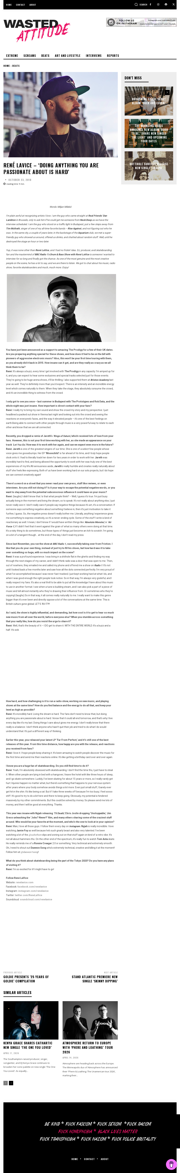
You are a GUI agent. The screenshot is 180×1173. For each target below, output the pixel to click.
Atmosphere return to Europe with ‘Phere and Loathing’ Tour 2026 (88, 1047)
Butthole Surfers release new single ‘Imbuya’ (149, 166)
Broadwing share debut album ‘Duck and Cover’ (149, 101)
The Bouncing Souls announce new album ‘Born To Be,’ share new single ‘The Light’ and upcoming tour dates (149, 133)
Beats (16, 65)
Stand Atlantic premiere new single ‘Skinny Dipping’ (95, 979)
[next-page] (11, 1082)
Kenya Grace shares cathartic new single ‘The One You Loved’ (27, 1045)
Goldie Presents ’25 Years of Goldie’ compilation (26, 979)
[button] (140, 4)
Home (6, 65)
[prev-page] (5, 1082)
